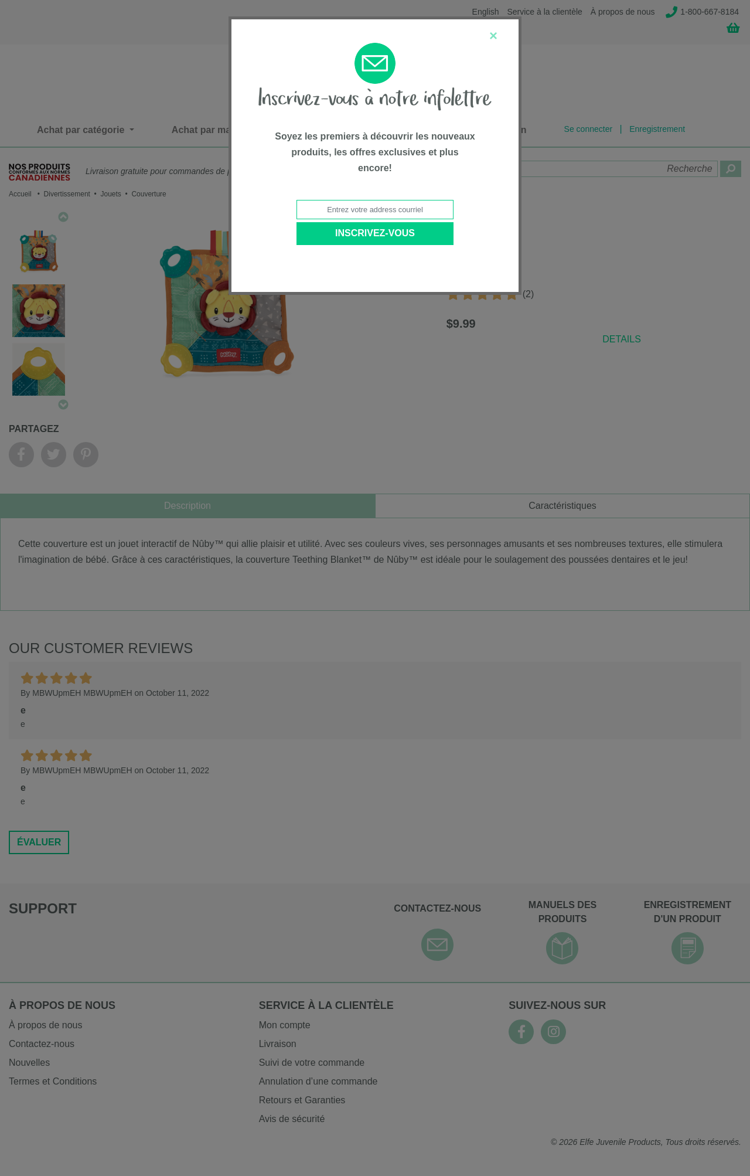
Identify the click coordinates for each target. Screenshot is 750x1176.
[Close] (493, 36)
